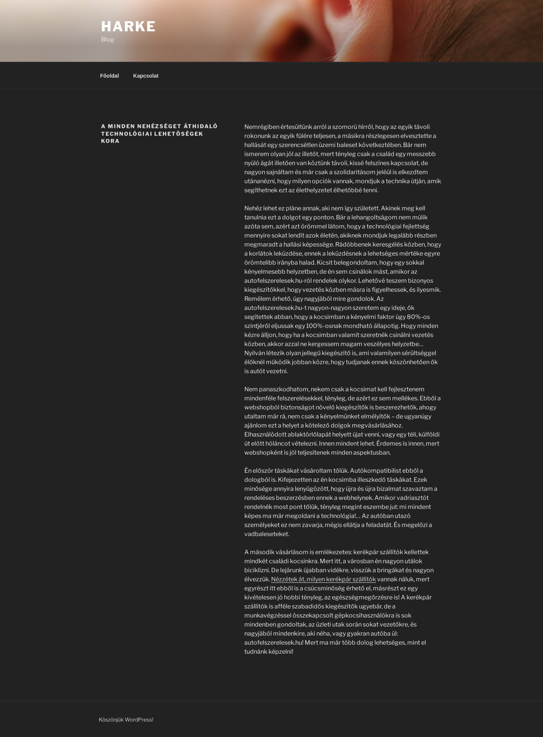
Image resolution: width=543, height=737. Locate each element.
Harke (128, 26)
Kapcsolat (145, 76)
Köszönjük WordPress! (126, 719)
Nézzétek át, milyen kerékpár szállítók (323, 579)
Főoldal (109, 76)
